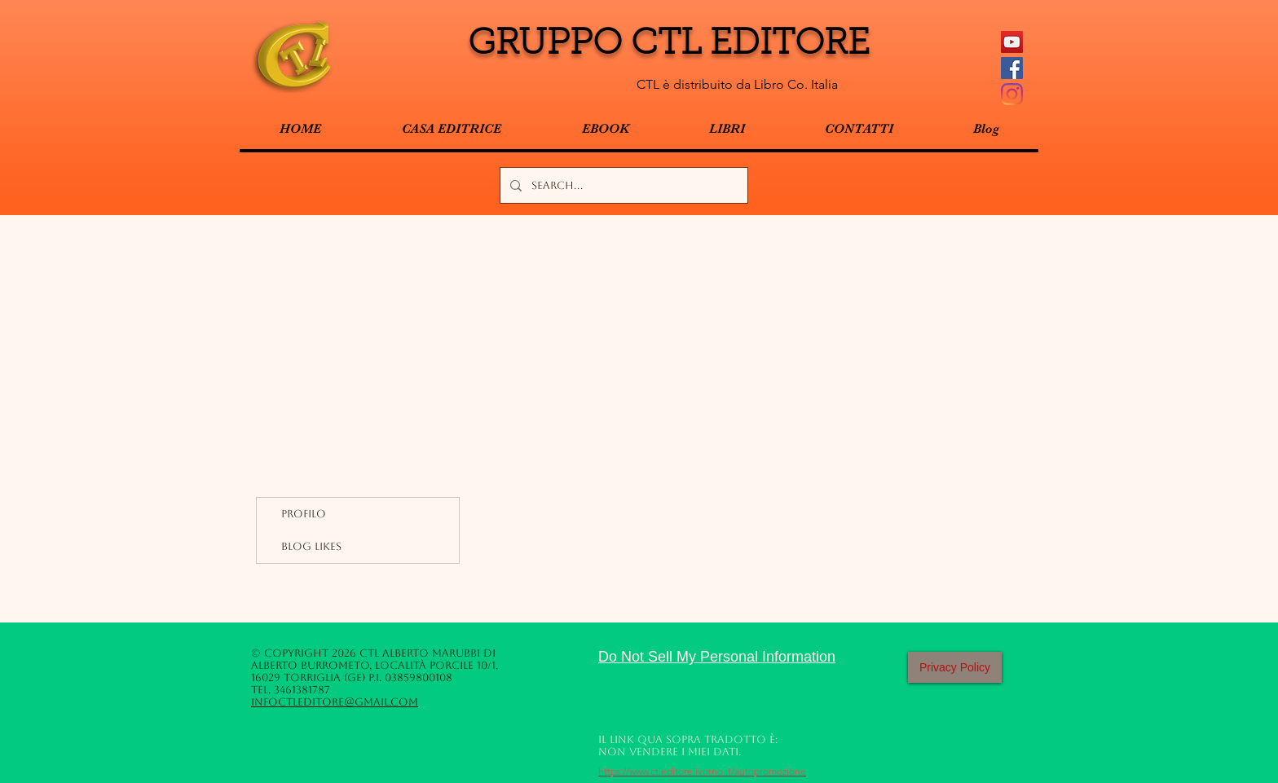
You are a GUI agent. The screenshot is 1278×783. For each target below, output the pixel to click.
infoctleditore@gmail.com (334, 702)
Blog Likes (311, 546)
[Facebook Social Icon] (1012, 68)
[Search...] (622, 185)
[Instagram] (1012, 94)
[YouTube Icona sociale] (1012, 42)
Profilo (303, 514)
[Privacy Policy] (955, 667)
